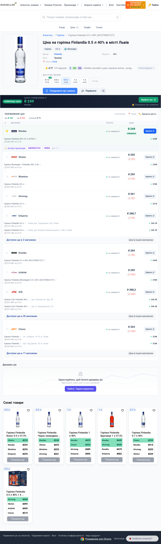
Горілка (62, 35)
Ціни (74, 27)
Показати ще (17, 460)
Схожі (99, 27)
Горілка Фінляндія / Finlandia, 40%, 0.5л (21, 164)
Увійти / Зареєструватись (80, 389)
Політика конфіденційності (71, 535)
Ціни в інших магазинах (141, 240)
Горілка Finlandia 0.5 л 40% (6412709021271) (24, 260)
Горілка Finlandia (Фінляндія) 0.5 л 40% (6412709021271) (29, 280)
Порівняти (88, 90)
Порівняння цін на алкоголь (16, 535)
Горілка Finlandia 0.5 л (14, 204)
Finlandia (58, 54)
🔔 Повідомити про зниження (145, 105)
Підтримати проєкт (41, 535)
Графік (87, 27)
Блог (54, 535)
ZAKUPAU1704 (34, 148)
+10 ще (95, 81)
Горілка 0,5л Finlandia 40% (15, 299)
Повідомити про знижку (60, 90)
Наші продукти (93, 535)
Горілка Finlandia (11, 337)
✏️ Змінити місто (147, 114)
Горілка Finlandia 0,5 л (14, 184)
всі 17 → (56, 148)
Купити (150, 131)
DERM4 (47, 148)
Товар (62, 27)
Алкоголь (49, 35)
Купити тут (148, 99)
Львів (54, 62)
